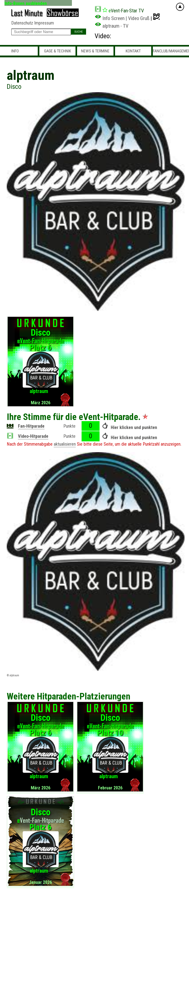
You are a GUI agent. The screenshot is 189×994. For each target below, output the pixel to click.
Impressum (44, 23)
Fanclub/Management (171, 51)
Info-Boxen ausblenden (25, 3)
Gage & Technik (57, 51)
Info (15, 51)
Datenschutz (22, 23)
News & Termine (95, 51)
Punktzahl (151, 444)
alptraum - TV (111, 26)
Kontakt (133, 51)
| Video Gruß (137, 18)
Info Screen (110, 18)
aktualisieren (65, 444)
